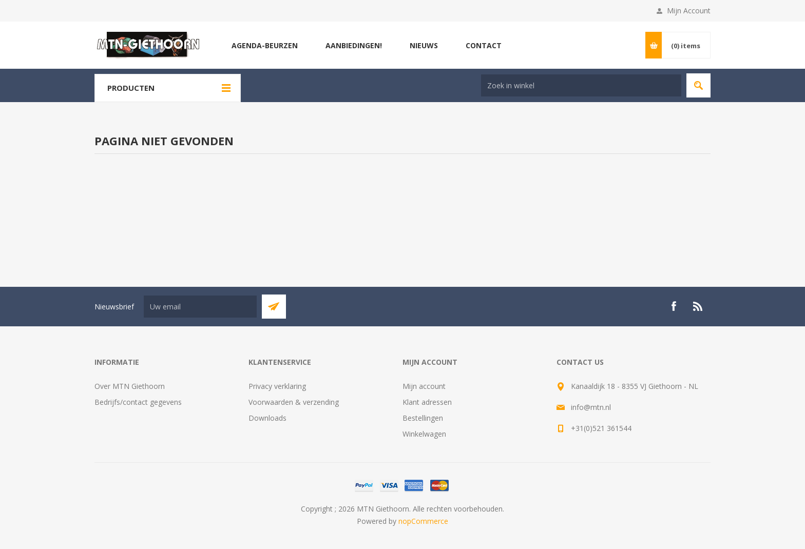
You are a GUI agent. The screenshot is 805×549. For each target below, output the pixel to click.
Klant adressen (427, 402)
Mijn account (424, 386)
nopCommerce (423, 521)
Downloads (267, 418)
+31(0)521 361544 (601, 428)
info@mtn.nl (591, 407)
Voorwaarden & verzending (293, 402)
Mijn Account (689, 10)
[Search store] (581, 85)
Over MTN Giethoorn (129, 386)
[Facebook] (673, 306)
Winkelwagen (424, 434)
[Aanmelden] (200, 307)
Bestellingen (422, 418)
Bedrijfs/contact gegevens (138, 402)
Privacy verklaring (277, 386)
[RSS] (698, 306)
